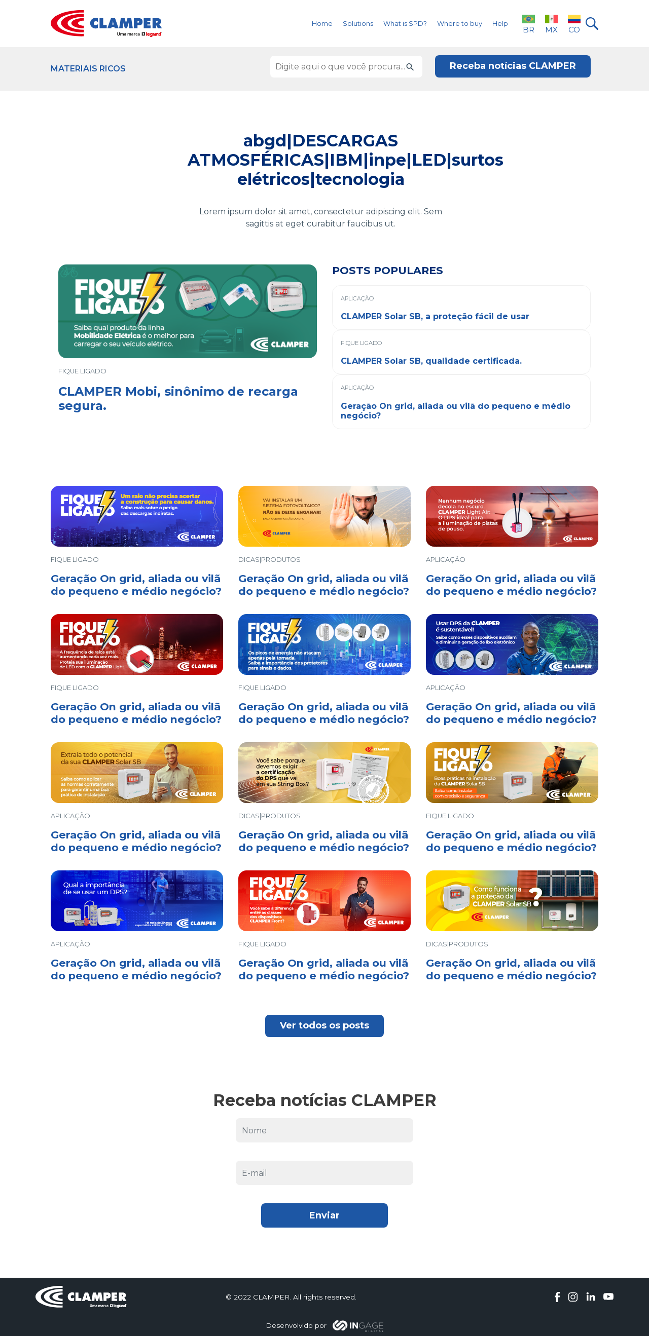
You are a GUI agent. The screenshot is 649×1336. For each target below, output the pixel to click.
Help (500, 23)
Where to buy (459, 23)
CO (574, 23)
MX (551, 23)
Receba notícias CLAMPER (513, 65)
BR (528, 23)
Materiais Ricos (88, 68)
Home (322, 23)
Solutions (358, 23)
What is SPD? (405, 23)
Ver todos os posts (324, 1025)
